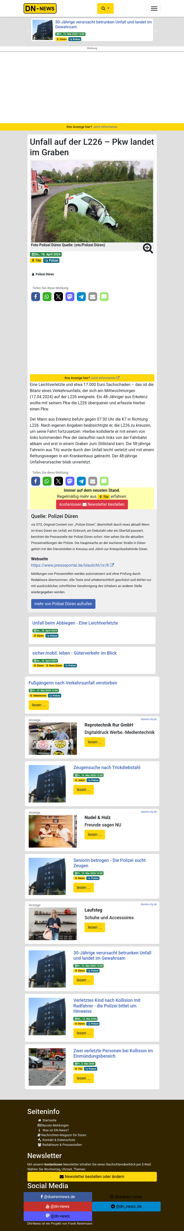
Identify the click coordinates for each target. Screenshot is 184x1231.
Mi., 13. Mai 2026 (85, 1018)
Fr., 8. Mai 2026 (84, 1063)
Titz (36, 260)
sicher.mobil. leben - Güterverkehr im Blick (74, 653)
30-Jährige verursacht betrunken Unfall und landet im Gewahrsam (112, 955)
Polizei (74, 39)
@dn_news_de (126, 1206)
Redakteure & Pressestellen (60, 1145)
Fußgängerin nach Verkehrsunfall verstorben (73, 682)
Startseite (47, 1120)
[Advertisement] (92, 87)
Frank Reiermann (80, 1223)
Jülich (79, 780)
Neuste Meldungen (53, 1125)
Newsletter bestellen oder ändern (92, 1176)
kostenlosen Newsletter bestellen (91, 504)
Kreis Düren (53, 665)
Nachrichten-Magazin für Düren (62, 1135)
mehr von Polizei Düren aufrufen (63, 603)
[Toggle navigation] (154, 8)
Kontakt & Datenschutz (56, 1140)
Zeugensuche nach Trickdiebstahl (106, 767)
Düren (61, 39)
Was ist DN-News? (53, 1130)
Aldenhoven (37, 695)
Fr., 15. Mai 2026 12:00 (70, 34)
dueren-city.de (149, 719)
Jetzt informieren (105, 127)
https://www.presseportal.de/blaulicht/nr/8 (70, 565)
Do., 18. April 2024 (45, 254)
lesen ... (39, 705)
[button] (105, 8)
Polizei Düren (42, 274)
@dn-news (57, 1206)
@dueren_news (126, 1196)
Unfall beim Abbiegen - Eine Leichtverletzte (75, 623)
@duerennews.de (58, 1196)
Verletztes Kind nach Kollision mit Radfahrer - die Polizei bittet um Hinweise (106, 1006)
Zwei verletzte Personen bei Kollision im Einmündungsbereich (113, 1053)
